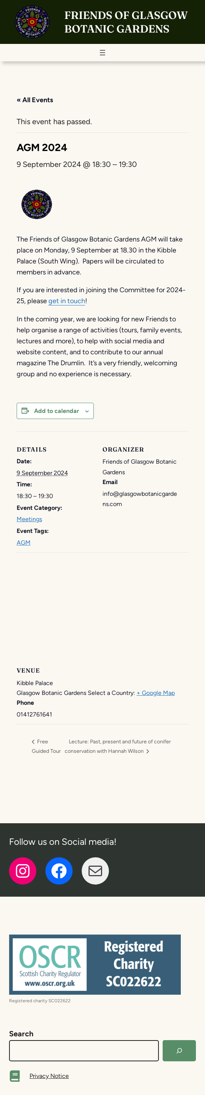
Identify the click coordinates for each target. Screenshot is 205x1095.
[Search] (179, 1050)
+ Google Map (156, 692)
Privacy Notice (49, 1075)
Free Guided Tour (46, 746)
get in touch (66, 301)
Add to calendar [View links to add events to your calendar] (56, 410)
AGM (24, 542)
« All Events (35, 100)
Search (21, 1033)
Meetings (29, 519)
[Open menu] (102, 52)
